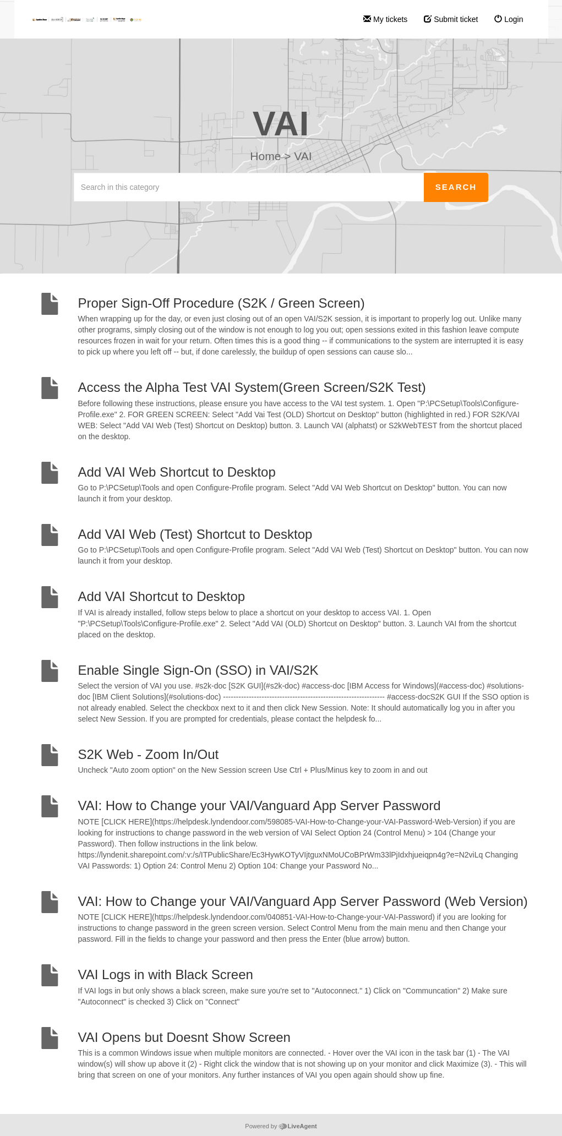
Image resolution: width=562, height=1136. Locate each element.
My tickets (385, 19)
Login (508, 19)
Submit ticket (451, 19)
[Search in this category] (249, 187)
